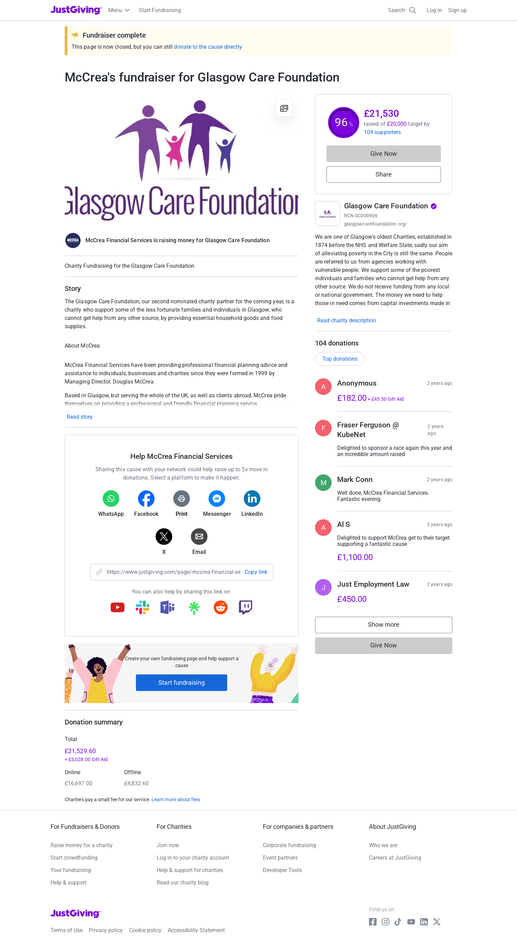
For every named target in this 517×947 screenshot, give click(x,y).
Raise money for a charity (81, 845)
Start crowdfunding (74, 857)
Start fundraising (181, 682)
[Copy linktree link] (194, 609)
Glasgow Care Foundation (390, 206)
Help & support (68, 882)
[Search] (402, 10)
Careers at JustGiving (395, 857)
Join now (168, 845)
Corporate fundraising (289, 845)
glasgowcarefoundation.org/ (375, 224)
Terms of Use (66, 930)
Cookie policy (145, 930)
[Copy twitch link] (245, 608)
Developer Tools (282, 870)
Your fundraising (70, 870)
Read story (80, 417)
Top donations (340, 359)
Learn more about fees (175, 799)
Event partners (280, 857)
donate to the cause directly (208, 47)
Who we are (383, 845)
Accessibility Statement (196, 930)
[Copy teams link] (167, 608)
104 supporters (382, 132)
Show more (391, 626)
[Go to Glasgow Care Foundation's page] (327, 213)
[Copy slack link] (142, 608)
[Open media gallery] (181, 159)
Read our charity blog (183, 882)
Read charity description (346, 320)
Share (384, 174)
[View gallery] (284, 108)
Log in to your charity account (193, 857)
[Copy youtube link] (117, 608)
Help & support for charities (190, 870)
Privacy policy (106, 930)
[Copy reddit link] (221, 608)
